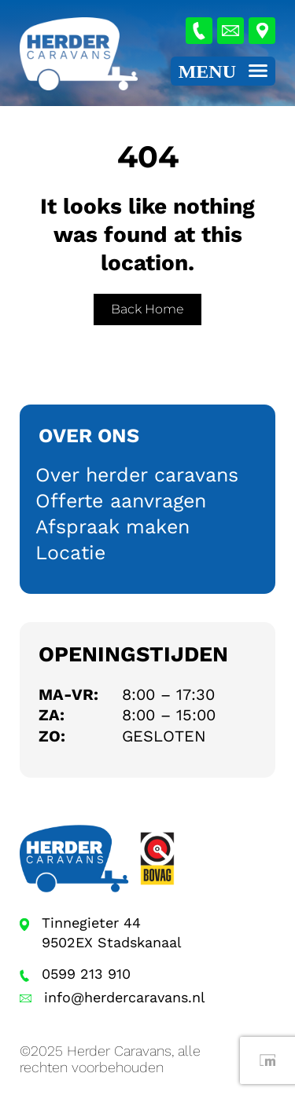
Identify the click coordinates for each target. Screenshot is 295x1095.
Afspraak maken (112, 527)
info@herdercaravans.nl (124, 997)
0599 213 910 (86, 973)
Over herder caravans (136, 475)
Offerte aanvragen (120, 501)
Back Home (147, 309)
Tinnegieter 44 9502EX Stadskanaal (112, 932)
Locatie (70, 552)
